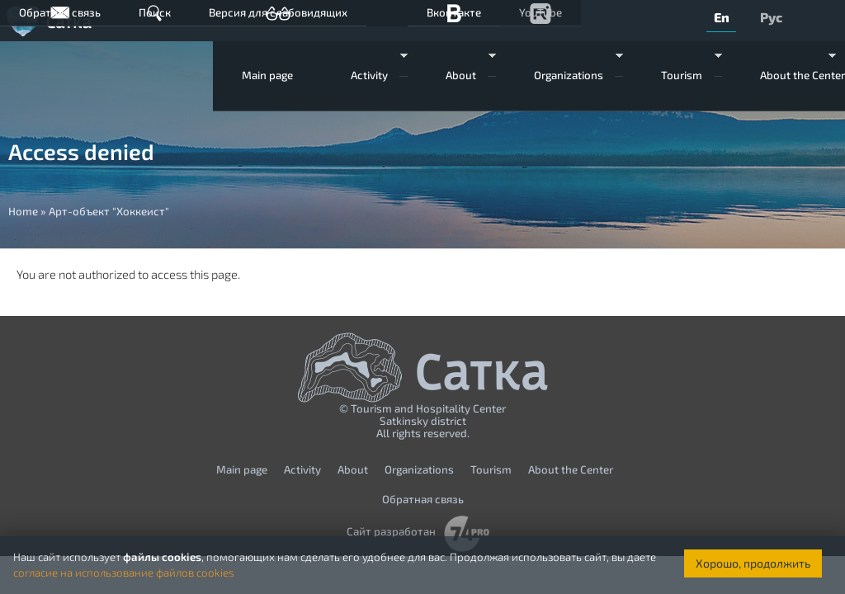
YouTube (540, 12)
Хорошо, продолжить (753, 563)
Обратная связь (60, 12)
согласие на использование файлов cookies (123, 572)
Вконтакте (454, 12)
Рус (771, 17)
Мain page (267, 75)
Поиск (155, 12)
